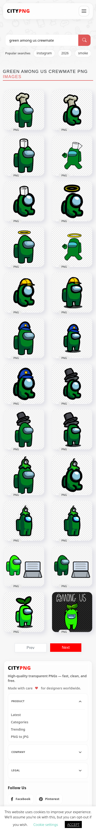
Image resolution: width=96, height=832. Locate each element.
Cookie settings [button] (45, 824)
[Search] (84, 40)
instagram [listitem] (44, 53)
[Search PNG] (41, 40)
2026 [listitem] (65, 53)
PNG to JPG (20, 737)
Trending (18, 729)
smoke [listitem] (83, 53)
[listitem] (21, 799)
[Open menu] (84, 11)
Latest (16, 715)
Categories (19, 722)
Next (66, 647)
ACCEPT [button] (73, 824)
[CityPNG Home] (18, 11)
